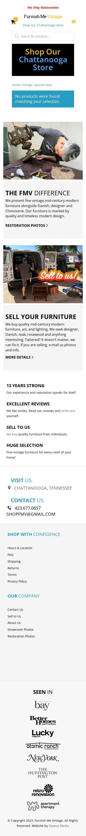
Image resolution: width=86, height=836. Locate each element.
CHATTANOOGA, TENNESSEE (43, 488)
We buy (11, 434)
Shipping (14, 561)
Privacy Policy (17, 581)
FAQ (10, 555)
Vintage (27, 85)
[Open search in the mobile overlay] (43, 36)
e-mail (54, 344)
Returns (13, 568)
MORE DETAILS (19, 357)
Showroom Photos (21, 629)
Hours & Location (20, 548)
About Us (14, 623)
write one (68, 411)
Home (16, 85)
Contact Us (15, 609)
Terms (12, 575)
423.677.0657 (28, 508)
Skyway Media (59, 826)
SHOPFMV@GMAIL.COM (30, 514)
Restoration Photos (21, 636)
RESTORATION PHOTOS (26, 225)
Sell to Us (14, 616)
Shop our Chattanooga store (43, 25)
